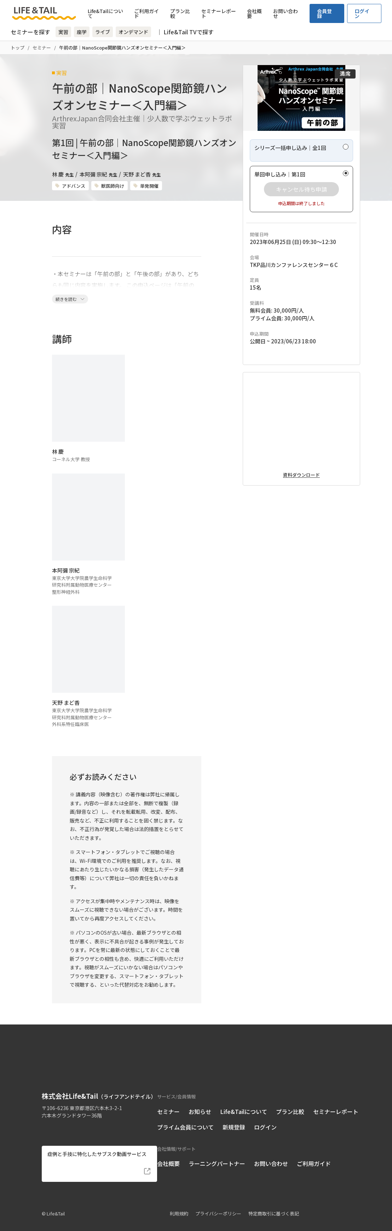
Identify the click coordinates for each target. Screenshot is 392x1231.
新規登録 (234, 1117)
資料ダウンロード (301, 532)
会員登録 (324, 13)
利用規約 (179, 1203)
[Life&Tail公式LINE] (72, 1117)
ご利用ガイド (146, 13)
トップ (17, 47)
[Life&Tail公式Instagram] (59, 1117)
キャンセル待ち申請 (301, 211)
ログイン (361, 13)
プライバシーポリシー (218, 1203)
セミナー (42, 47)
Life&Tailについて (105, 13)
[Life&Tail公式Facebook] (46, 1117)
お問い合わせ (285, 13)
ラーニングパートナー (217, 1153)
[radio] (301, 172)
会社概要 (254, 13)
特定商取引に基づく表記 (273, 1203)
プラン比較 (180, 13)
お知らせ (200, 1101)
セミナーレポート (218, 13)
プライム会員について (185, 1117)
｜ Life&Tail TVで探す (185, 32)
